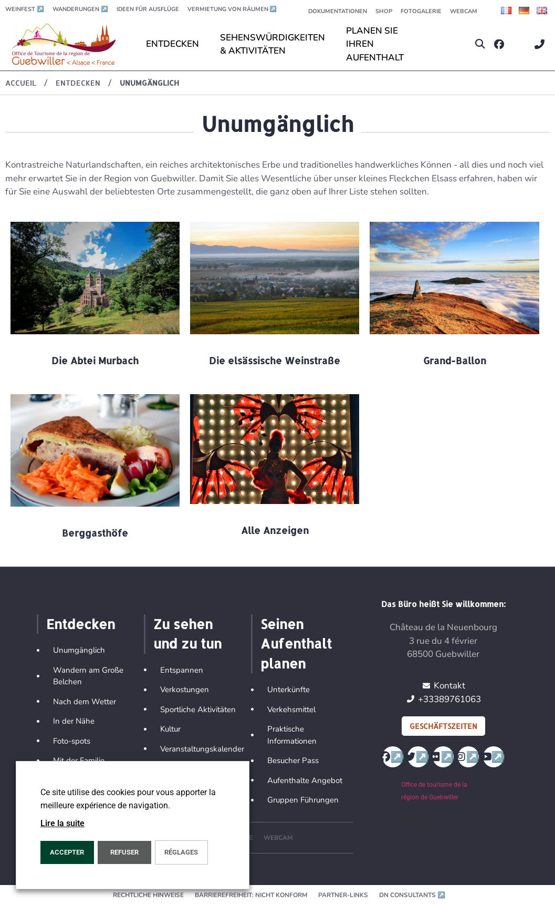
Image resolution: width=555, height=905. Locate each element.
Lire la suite (62, 823)
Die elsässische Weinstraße (274, 360)
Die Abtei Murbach (95, 360)
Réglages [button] (181, 852)
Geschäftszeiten (443, 726)
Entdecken (80, 623)
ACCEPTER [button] (67, 852)
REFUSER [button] (124, 852)
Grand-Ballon (454, 360)
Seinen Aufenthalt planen (296, 643)
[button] (480, 44)
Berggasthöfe (95, 533)
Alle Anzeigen (275, 530)
